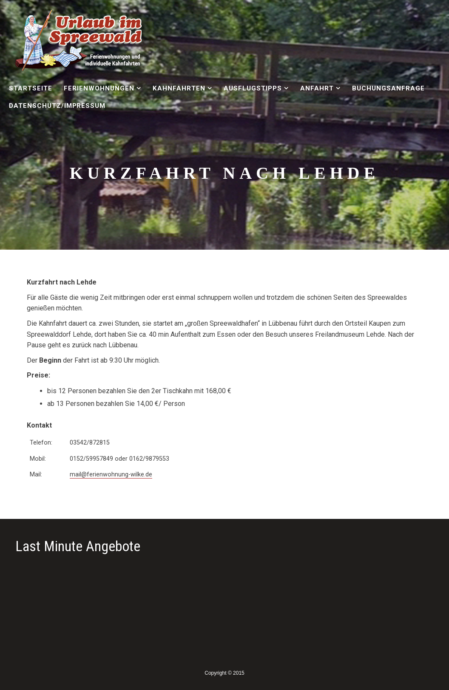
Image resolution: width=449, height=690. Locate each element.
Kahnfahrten (179, 88)
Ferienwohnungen (99, 88)
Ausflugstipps (252, 88)
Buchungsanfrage (388, 88)
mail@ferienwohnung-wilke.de (111, 474)
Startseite (30, 88)
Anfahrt (317, 88)
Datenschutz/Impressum (57, 106)
